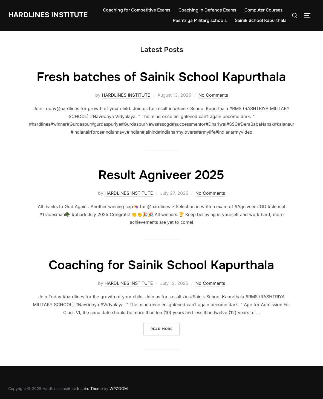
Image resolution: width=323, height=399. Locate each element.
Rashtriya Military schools (200, 20)
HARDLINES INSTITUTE (126, 95)
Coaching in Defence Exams (207, 10)
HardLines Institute (48, 14)
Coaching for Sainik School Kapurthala (161, 265)
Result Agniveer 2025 (161, 175)
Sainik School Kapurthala (261, 20)
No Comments (213, 95)
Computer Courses (263, 10)
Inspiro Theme (90, 388)
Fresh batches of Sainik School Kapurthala (161, 77)
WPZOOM (118, 388)
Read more (165, 328)
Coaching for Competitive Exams (136, 10)
